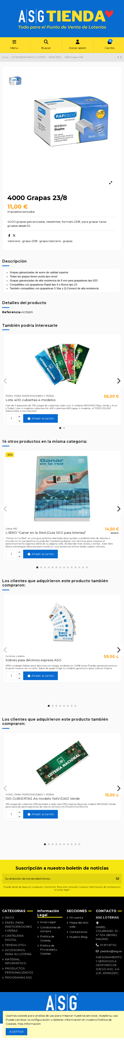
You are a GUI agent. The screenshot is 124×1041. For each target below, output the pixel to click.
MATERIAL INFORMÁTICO (15, 961)
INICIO (9, 917)
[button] (60, 428)
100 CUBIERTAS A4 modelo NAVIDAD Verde (42, 798)
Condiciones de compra (50, 929)
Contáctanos (78, 932)
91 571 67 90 (108, 945)
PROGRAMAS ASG (18, 977)
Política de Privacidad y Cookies (48, 949)
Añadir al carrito (40, 418)
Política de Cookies (47, 938)
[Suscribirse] (117, 879)
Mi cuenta (76, 917)
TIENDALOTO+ (15, 945)
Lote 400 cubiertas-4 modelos (30, 400)
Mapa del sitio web (79, 924)
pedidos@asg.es (111, 951)
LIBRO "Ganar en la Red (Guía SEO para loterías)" (45, 532)
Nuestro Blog (78, 937)
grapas (67, 241)
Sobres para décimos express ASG (33, 660)
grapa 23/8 (30, 241)
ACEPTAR (16, 1031)
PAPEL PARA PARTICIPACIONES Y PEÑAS (18, 926)
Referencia (11, 312)
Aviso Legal (48, 922)
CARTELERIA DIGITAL (14, 937)
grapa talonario (50, 241)
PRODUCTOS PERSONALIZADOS (19, 970)
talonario (14, 241)
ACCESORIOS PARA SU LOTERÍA (18, 952)
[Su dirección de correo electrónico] (57, 879)
